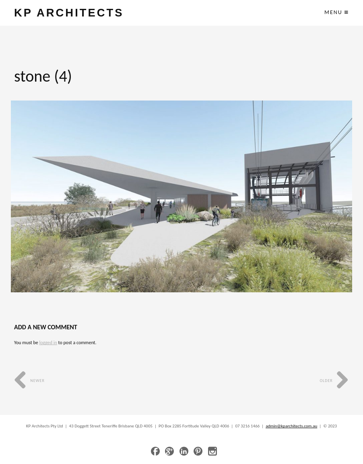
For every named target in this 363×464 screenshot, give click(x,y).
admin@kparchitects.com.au (291, 426)
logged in (48, 342)
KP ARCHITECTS (69, 13)
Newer (29, 380)
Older (334, 380)
